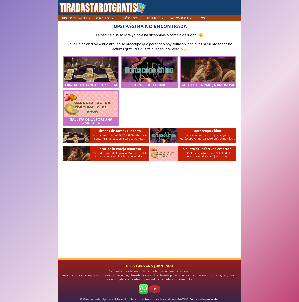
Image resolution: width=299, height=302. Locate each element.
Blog (201, 18)
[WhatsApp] (143, 289)
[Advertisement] (149, 212)
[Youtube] (154, 289)
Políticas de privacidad (204, 299)
